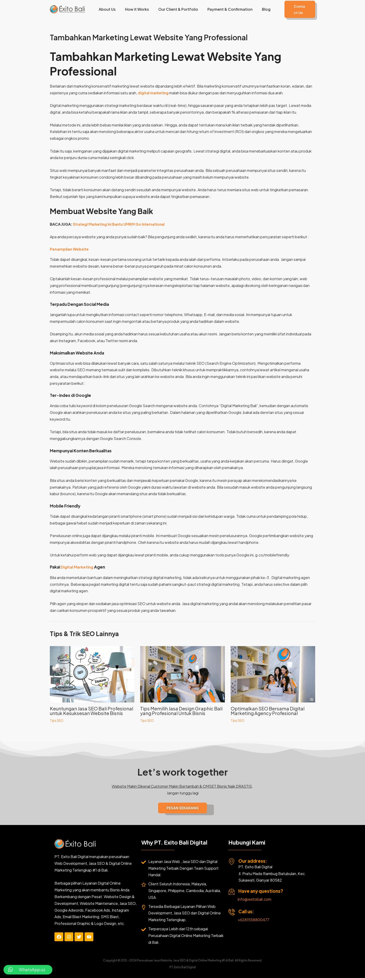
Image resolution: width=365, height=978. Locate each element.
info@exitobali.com (254, 899)
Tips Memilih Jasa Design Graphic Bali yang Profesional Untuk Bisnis (181, 710)
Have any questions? (260, 891)
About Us (108, 9)
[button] (296, 9)
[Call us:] (231, 912)
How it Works (137, 9)
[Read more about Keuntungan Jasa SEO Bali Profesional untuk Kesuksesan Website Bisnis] (92, 673)
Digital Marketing (78, 566)
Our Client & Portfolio (176, 9)
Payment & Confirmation (226, 9)
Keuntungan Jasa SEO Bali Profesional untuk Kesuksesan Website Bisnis (91, 710)
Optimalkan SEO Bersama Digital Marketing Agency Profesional (267, 710)
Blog (260, 9)
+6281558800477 (253, 919)
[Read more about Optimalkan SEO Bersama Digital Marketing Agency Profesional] (273, 673)
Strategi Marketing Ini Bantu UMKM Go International (121, 224)
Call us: (246, 911)
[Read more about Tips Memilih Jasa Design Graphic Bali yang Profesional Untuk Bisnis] (182, 673)
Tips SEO (57, 720)
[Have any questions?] (231, 892)
